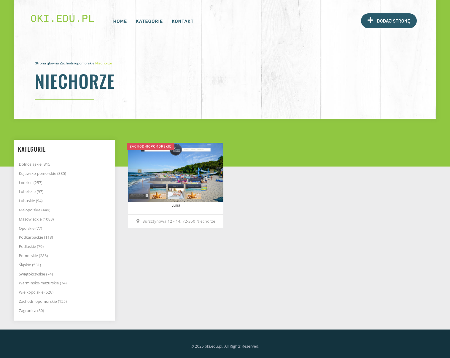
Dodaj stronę (389, 20)
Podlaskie (31, 246)
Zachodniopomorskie (77, 63)
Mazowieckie (36, 219)
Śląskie (30, 264)
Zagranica (31, 310)
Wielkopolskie (36, 292)
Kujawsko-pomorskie (42, 173)
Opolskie (30, 228)
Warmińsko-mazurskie (43, 283)
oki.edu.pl (62, 19)
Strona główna (47, 63)
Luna (175, 205)
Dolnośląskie (35, 164)
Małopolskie (34, 210)
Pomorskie (33, 255)
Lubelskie (31, 191)
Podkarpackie (36, 237)
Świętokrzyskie (36, 274)
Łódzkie (30, 182)
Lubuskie (31, 200)
